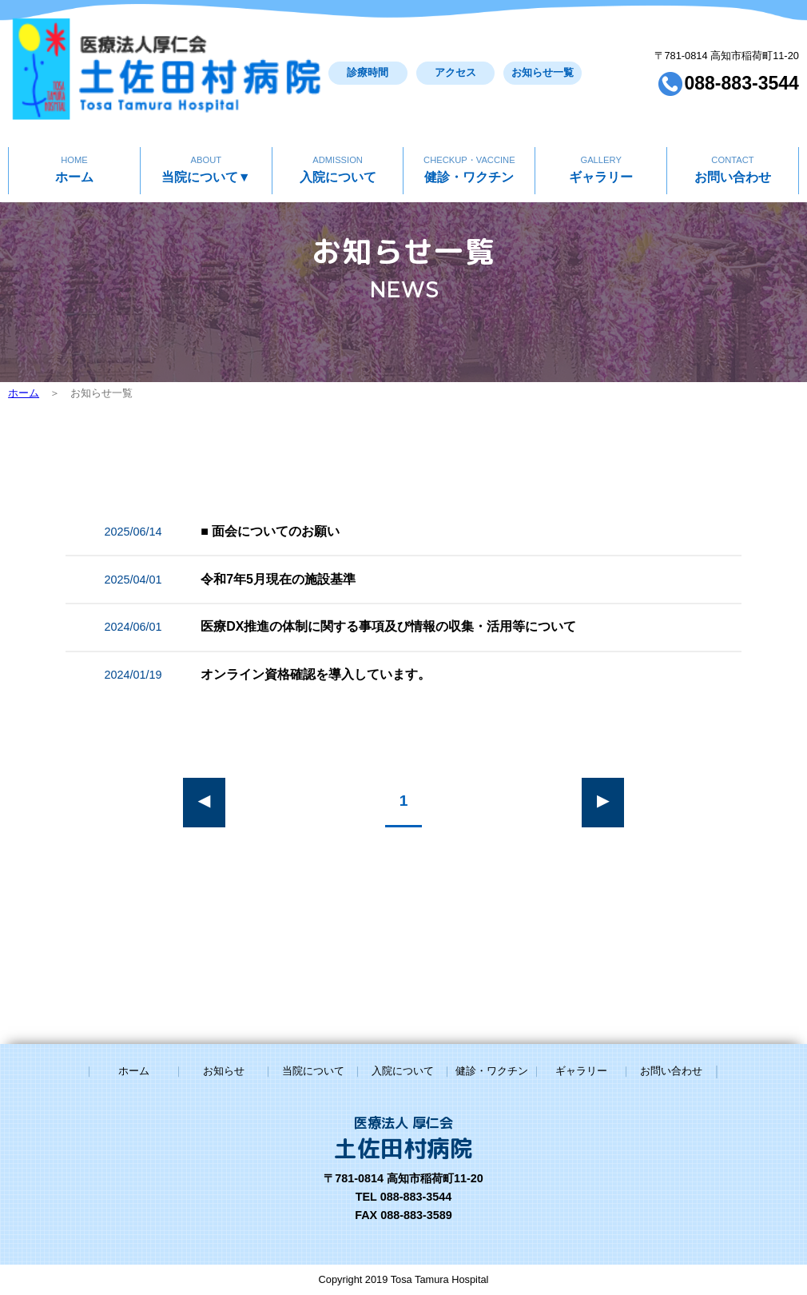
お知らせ (223, 1071)
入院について (337, 126)
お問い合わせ (732, 126)
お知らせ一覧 (479, 52)
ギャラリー (600, 126)
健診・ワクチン (469, 126)
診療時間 (288, 52)
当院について (205, 126)
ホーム (74, 126)
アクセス (383, 52)
